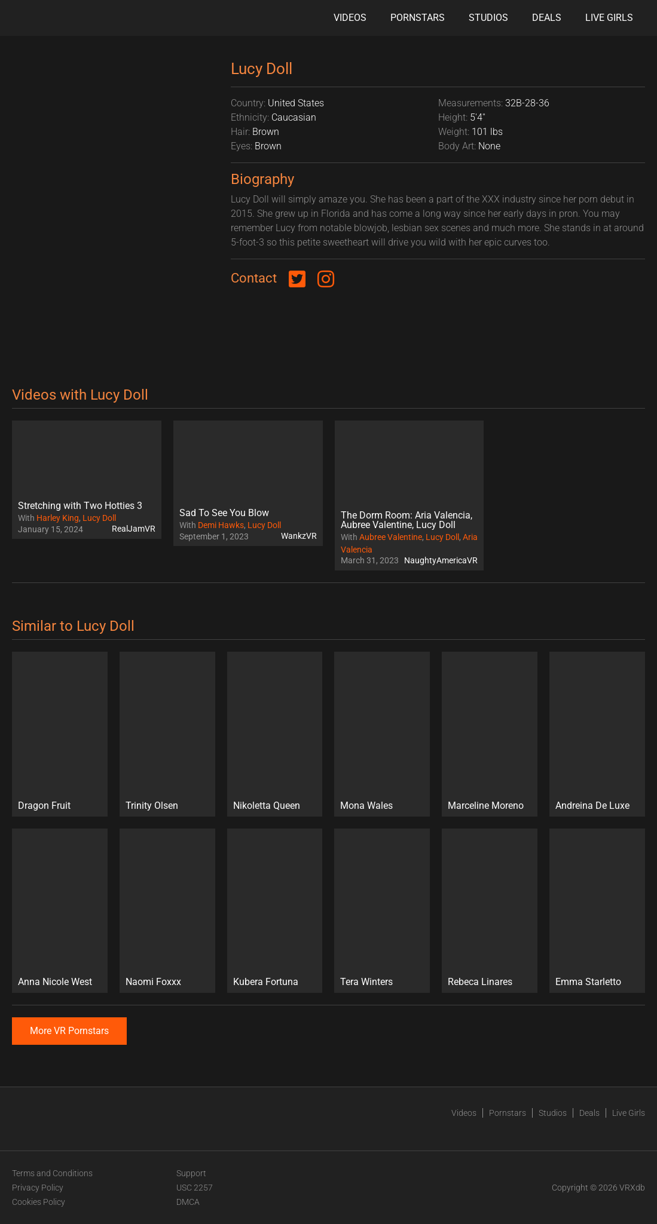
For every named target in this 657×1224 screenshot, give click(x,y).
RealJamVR (133, 528)
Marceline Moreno (486, 805)
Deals (546, 17)
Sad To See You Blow (224, 513)
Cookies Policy (38, 1202)
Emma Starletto (588, 981)
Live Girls (609, 17)
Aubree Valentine (390, 537)
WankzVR (299, 536)
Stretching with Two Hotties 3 (80, 505)
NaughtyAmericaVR (441, 560)
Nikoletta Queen (266, 805)
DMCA (188, 1202)
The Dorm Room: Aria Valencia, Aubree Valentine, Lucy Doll (406, 520)
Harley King (57, 518)
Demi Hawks (221, 525)
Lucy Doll (99, 518)
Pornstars (417, 17)
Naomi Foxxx (153, 981)
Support (191, 1173)
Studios (488, 17)
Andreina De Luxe (592, 805)
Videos (350, 17)
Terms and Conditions (52, 1173)
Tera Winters (366, 981)
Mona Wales (366, 805)
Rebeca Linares (480, 981)
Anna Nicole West (55, 981)
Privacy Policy (37, 1187)
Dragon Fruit (44, 805)
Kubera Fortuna (265, 981)
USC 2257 (194, 1187)
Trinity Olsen (152, 805)
